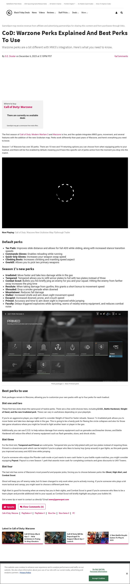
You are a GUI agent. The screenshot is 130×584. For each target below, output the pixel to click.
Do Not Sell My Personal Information (98, 570)
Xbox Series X (64, 513)
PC (73, 513)
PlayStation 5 (40, 513)
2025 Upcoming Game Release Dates (35, 4)
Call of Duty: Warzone (18, 107)
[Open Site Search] (122, 12)
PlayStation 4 (26, 513)
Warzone (57, 134)
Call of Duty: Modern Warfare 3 (34, 134)
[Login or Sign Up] (116, 12)
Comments (121, 56)
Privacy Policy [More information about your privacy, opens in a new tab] (25, 573)
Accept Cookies (98, 578)
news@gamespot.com (59, 499)
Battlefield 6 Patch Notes (14, 4)
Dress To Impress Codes (103, 4)
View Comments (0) (33, 506)
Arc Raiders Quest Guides (85, 4)
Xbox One (51, 513)
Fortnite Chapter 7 (69, 4)
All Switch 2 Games (55, 4)
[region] (65, 573)
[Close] (127, 574)
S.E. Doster (10, 56)
